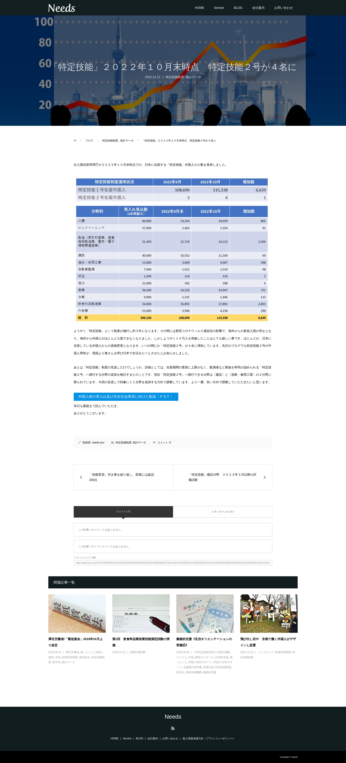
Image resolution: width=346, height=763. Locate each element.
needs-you (98, 442)
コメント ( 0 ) (123, 511)
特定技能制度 (174, 77)
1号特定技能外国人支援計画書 (212, 652)
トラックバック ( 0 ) (223, 511)
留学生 (56, 662)
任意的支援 (221, 657)
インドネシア (266, 652)
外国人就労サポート (200, 662)
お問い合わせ (283, 7)
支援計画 (208, 667)
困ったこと (87, 652)
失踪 (57, 657)
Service (219, 7)
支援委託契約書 (192, 667)
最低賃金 (84, 657)
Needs (173, 716)
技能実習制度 (70, 657)
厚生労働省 (72, 652)
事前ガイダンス (204, 657)
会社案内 (258, 7)
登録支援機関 (194, 672)
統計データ (193, 77)
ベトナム (181, 657)
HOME (199, 7)
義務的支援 (209, 672)
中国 (191, 657)
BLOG (238, 7)
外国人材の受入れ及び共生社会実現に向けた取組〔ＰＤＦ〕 (126, 396)
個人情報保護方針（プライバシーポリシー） (208, 738)
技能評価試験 (138, 652)
